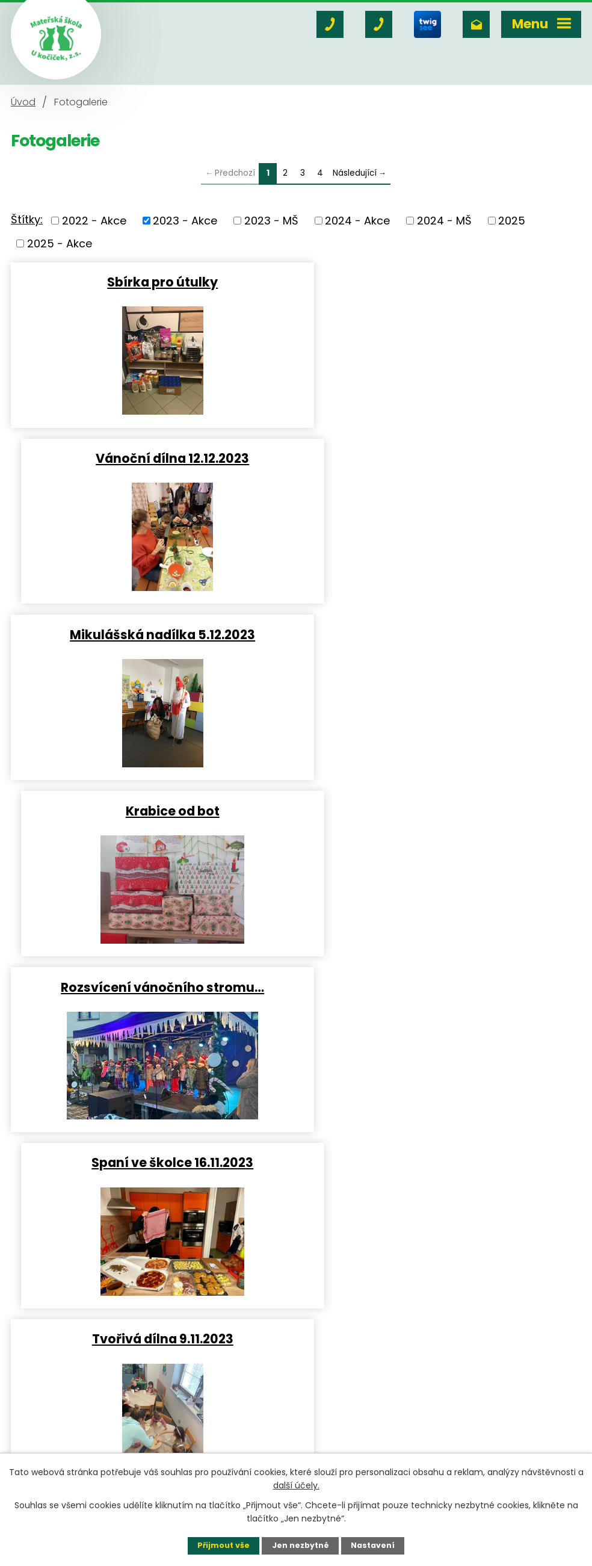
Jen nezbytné (300, 1545)
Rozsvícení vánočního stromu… (151, 634)
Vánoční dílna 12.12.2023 (441, 281)
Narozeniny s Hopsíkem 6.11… (441, 810)
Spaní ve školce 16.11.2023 (441, 634)
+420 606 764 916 (115, 1403)
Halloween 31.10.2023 (150, 987)
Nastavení (373, 1545)
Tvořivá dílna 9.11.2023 (150, 810)
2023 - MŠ (271, 220)
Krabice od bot (442, 458)
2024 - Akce (357, 220)
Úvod (23, 102)
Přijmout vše (223, 1545)
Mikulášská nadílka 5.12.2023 (151, 458)
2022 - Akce (94, 220)
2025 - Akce (59, 243)
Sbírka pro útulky (151, 281)
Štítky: (27, 219)
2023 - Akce (185, 220)
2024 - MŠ (444, 220)
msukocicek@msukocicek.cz (127, 1435)
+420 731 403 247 (97, 1419)
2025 (511, 220)
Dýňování (441, 987)
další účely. (296, 1485)
